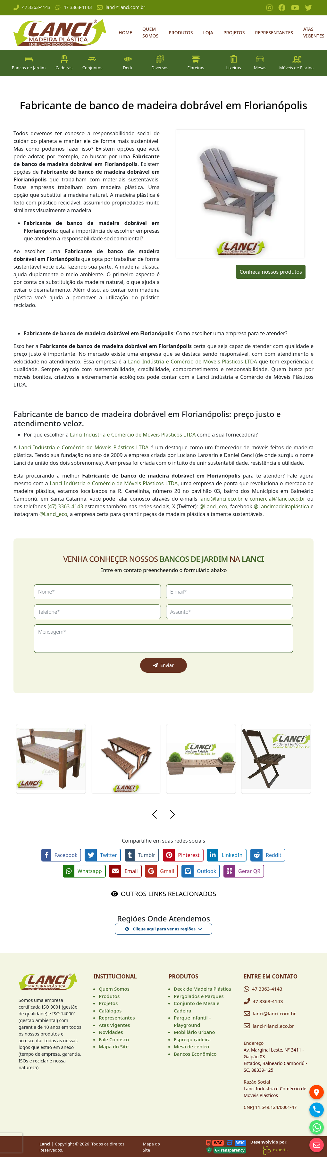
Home (125, 32)
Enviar (163, 665)
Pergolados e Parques (199, 995)
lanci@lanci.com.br (121, 7)
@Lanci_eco (213, 506)
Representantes (274, 32)
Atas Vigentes (313, 32)
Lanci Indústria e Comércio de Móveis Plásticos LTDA (192, 361)
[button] (155, 815)
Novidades (111, 1031)
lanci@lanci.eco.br (221, 498)
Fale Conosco (114, 1039)
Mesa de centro (191, 1046)
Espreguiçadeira (192, 1039)
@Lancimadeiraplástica (281, 506)
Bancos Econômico (195, 1053)
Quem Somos (150, 32)
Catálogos (110, 1010)
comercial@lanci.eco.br (277, 498)
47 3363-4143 (31, 7)
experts (275, 1149)
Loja (208, 32)
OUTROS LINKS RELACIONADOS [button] (168, 893)
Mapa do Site (114, 1046)
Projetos (234, 32)
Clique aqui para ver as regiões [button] (160, 928)
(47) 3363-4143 (65, 506)
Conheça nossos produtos (270, 271)
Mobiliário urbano (194, 1031)
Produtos (181, 32)
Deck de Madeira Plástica (202, 988)
